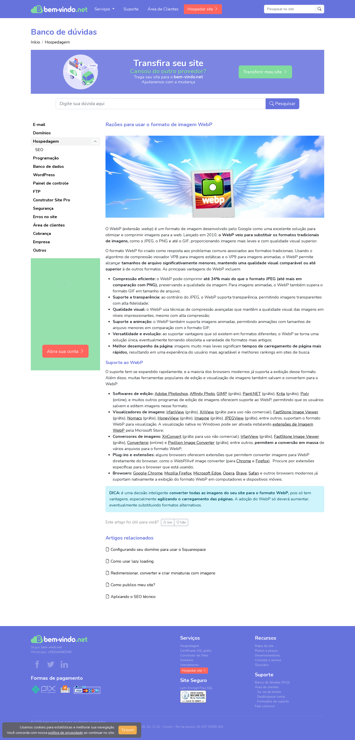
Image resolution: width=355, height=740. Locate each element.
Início (35, 42)
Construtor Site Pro (51, 200)
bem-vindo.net (51, 647)
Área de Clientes (163, 9)
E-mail (39, 124)
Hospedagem (57, 42)
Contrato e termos (268, 660)
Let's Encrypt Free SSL (196, 688)
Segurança (43, 208)
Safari (254, 473)
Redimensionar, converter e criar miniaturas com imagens (160, 573)
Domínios (42, 133)
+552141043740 (59, 652)
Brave (241, 473)
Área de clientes (49, 225)
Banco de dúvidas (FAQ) (272, 682)
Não (181, 522)
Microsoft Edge (207, 473)
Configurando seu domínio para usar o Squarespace (156, 549)
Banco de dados (48, 166)
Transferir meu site (265, 72)
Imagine (201, 418)
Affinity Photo (202, 393)
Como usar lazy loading (130, 561)
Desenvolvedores (267, 655)
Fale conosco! (265, 706)
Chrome (243, 461)
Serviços (103, 9)
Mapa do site (264, 646)
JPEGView (234, 418)
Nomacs (134, 418)
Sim (167, 522)
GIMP (222, 393)
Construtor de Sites (194, 655)
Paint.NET (252, 393)
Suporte (131, 9)
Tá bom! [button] (127, 730)
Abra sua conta (65, 351)
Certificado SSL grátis (195, 650)
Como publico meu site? (130, 585)
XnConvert (171, 436)
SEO (39, 149)
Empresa (41, 242)
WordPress (44, 175)
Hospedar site (202, 9)
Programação (46, 158)
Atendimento (189, 665)
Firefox (262, 461)
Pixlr (304, 393)
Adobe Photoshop (171, 393)
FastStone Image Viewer (295, 412)
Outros (39, 250)
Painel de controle (51, 183)
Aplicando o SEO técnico (131, 596)
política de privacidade (65, 732)
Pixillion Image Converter (191, 442)
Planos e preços (266, 650)
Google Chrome (148, 473)
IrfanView (175, 412)
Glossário (262, 665)
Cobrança (42, 233)
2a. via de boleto (269, 692)
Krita (280, 393)
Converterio (138, 442)
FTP (37, 191)
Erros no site (45, 216)
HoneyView (168, 418)
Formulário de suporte (273, 701)
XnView (207, 412)
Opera (228, 473)
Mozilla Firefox (178, 473)
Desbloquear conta (271, 696)
